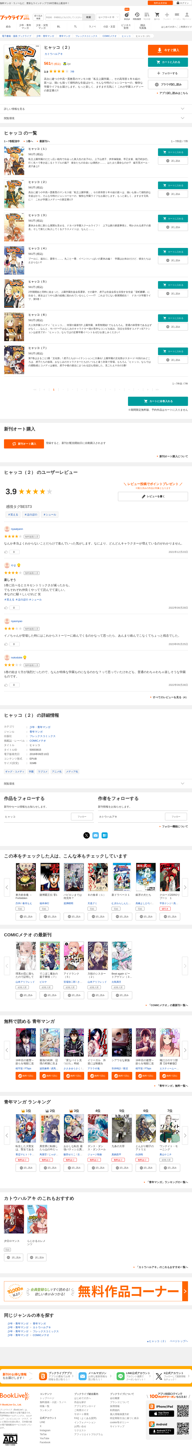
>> (157, 389)
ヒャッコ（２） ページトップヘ (167, 1341)
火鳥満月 (116, 982)
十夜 (31, 1154)
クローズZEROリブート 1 (170, 896)
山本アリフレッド (25, 982)
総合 (8, 26)
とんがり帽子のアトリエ (145, 1148)
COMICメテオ (38, 740)
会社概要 (115, 1398)
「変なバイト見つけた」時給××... (73, 1063)
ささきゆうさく (72, 1068)
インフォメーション (85, 1422)
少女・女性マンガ (42, 26)
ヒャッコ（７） (38, 348)
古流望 (81, 1154)
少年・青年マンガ (25, 26)
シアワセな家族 (121, 1060)
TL (75, 26)
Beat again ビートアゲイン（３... (122, 975)
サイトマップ (117, 1426)
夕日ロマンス (12, 1240)
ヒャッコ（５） (38, 281)
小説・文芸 (109, 26)
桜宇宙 (19, 1068)
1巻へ (29, 141)
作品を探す (80, 1402)
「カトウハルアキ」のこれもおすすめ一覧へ (162, 1267)
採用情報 (115, 1406)
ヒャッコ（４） (38, 248)
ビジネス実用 (126, 26)
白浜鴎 (139, 1154)
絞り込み (38, 17)
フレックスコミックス (43, 736)
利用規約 (115, 1410)
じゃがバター (56, 1154)
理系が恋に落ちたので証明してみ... (25, 977)
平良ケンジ (166, 903)
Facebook (45, 1442)
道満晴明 (68, 903)
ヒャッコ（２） (38, 182)
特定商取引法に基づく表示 (124, 1418)
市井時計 (116, 1068)
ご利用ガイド (185, 27)
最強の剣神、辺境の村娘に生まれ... (49, 1063)
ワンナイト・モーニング (169, 1148)
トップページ (47, 1398)
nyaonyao (16, 621)
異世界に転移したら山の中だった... (49, 1149)
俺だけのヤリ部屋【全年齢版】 (169, 1062)
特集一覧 (44, 1406)
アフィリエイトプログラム (88, 1434)
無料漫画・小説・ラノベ (53, 1402)
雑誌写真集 (142, 26)
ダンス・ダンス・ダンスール (97, 1148)
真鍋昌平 (116, 1154)
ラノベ (92, 26)
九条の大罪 (118, 1146)
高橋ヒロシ (179, 903)
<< (34, 389)
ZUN (18, 903)
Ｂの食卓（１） (97, 894)
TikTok (43, 1434)
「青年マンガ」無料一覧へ (172, 1085)
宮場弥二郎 (70, 982)
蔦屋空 (43, 1154)
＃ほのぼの (30, 514)
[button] (26, 916)
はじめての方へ (169, 27)
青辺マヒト (22, 1154)
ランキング (46, 1410)
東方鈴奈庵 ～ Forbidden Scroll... (24, 898)
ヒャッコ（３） (38, 215)
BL (58, 26)
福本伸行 (44, 903)
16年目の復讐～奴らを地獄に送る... (25, 1063)
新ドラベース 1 (120, 894)
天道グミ (92, 903)
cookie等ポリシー (119, 1422)
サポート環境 (81, 1414)
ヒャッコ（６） (38, 314)
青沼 (125, 1068)
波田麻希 (44, 1068)
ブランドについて (119, 1402)
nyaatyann (17, 528)
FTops (28, 1068)
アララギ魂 (94, 1068)
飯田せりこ (70, 1154)
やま (13, 565)
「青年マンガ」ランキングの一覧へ (167, 1182)
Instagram (45, 1430)
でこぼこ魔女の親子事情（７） (49, 975)
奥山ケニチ (166, 1154)
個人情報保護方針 (119, 1414)
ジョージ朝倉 (95, 1154)
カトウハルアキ (54, 53)
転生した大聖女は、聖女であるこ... (25, 1149)
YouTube (44, 1438)
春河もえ (27, 903)
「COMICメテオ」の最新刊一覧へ (168, 1005)
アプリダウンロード (85, 1406)
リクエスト (80, 1430)
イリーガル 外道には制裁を (97, 1062)
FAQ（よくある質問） (86, 1418)
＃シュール (49, 514)
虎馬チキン (57, 1068)
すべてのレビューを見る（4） (170, 697)
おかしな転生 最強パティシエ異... (74, 1148)
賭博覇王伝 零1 (48, 894)
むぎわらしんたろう (122, 903)
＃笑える (13, 514)
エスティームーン (169, 1068)
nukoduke (16, 657)
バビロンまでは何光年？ (73, 896)
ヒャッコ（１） (38, 148)
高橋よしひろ (143, 903)
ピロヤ (43, 982)
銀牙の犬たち (143, 894)
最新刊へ (44, 141)
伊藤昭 (155, 903)
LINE (42, 1422)
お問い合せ (80, 1426)
